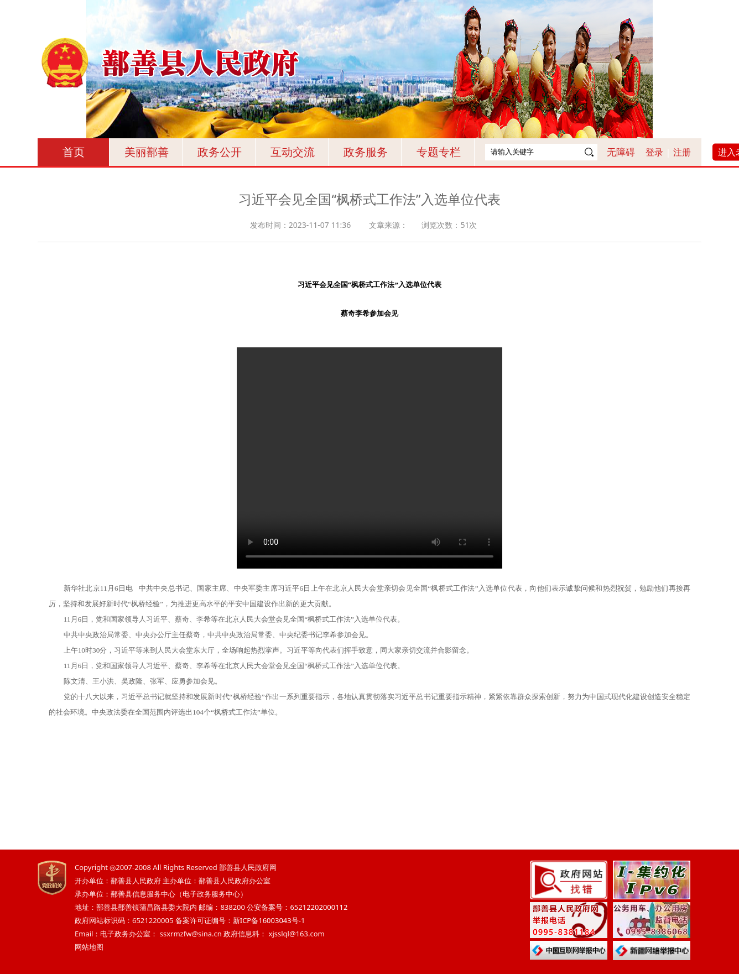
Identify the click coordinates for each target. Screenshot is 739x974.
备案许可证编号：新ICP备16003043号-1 (240, 920)
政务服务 (366, 151)
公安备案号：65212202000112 (297, 907)
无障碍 (621, 151)
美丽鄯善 (146, 151)
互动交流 (292, 151)
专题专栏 (439, 151)
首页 (74, 151)
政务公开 (219, 151)
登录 (654, 152)
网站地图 (89, 947)
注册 (682, 152)
